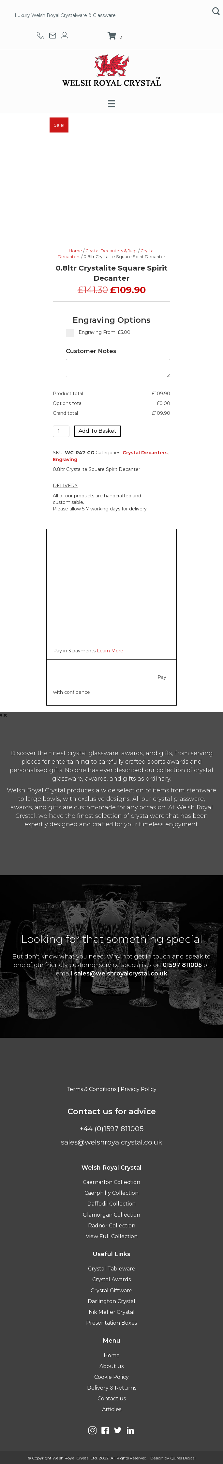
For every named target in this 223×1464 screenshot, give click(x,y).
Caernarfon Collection (111, 1182)
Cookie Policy (111, 1377)
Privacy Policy (138, 1089)
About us (111, 1366)
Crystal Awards (111, 1279)
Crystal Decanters (145, 453)
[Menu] (111, 103)
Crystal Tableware (111, 1269)
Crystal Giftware (111, 1290)
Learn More (110, 651)
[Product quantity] (61, 431)
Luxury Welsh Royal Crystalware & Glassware (65, 15)
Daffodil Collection (111, 1204)
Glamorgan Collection (111, 1215)
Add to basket (97, 431)
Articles (111, 1409)
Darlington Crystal (111, 1301)
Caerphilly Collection (111, 1193)
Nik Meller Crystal (112, 1312)
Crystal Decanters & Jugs (111, 250)
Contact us (111, 1398)
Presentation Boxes (111, 1323)
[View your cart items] (116, 36)
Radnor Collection (111, 1226)
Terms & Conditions (91, 1089)
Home (75, 250)
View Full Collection (112, 1236)
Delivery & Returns (111, 1388)
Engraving (65, 459)
